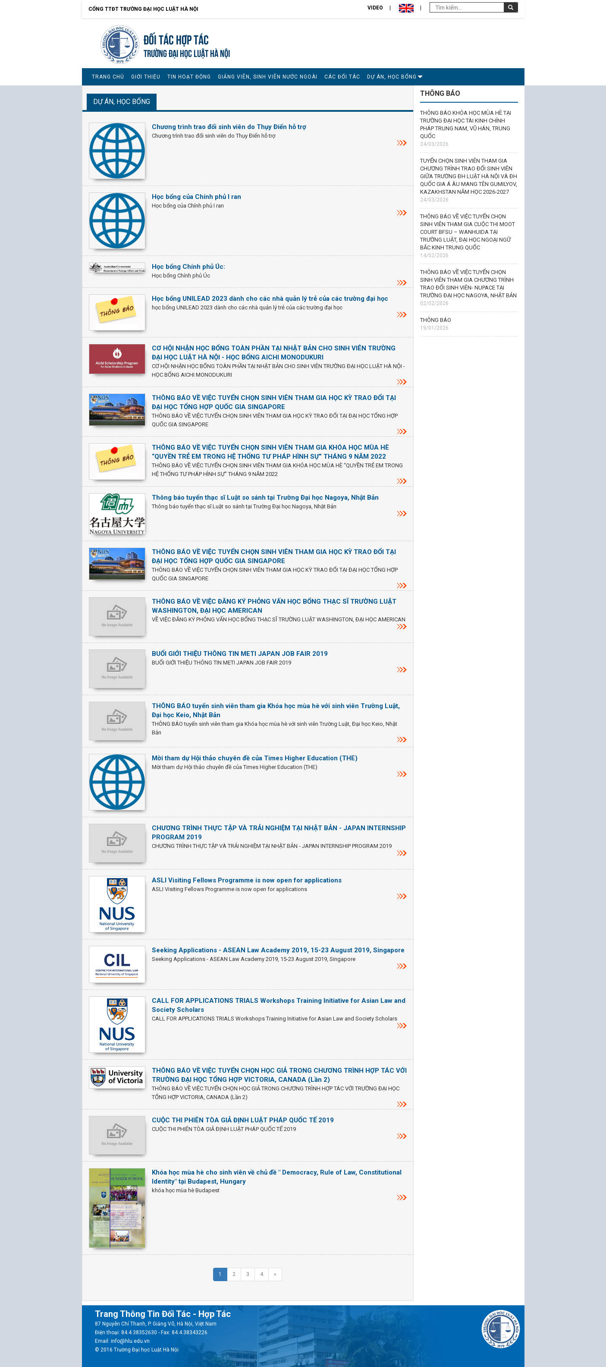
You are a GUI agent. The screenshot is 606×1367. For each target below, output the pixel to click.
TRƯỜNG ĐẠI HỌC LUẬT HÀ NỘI (187, 52)
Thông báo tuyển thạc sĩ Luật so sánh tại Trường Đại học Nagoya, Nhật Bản (265, 497)
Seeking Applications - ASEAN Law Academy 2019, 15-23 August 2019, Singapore (278, 950)
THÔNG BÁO (435, 320)
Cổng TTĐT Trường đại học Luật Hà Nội (143, 9)
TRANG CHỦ (108, 77)
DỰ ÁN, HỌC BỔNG (392, 77)
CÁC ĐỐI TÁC (342, 77)
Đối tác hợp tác (176, 39)
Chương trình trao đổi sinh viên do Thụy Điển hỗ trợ (229, 127)
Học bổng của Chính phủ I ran (196, 197)
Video (375, 8)
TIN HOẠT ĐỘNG (189, 77)
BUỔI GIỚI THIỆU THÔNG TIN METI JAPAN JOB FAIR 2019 (240, 654)
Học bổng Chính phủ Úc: (188, 267)
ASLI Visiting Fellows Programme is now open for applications (247, 880)
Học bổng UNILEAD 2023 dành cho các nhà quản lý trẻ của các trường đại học (270, 298)
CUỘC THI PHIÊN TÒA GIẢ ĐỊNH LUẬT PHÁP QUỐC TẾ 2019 (243, 1120)
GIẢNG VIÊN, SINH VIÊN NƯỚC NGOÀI (267, 77)
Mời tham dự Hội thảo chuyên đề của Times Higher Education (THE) (255, 758)
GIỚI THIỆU (145, 77)
